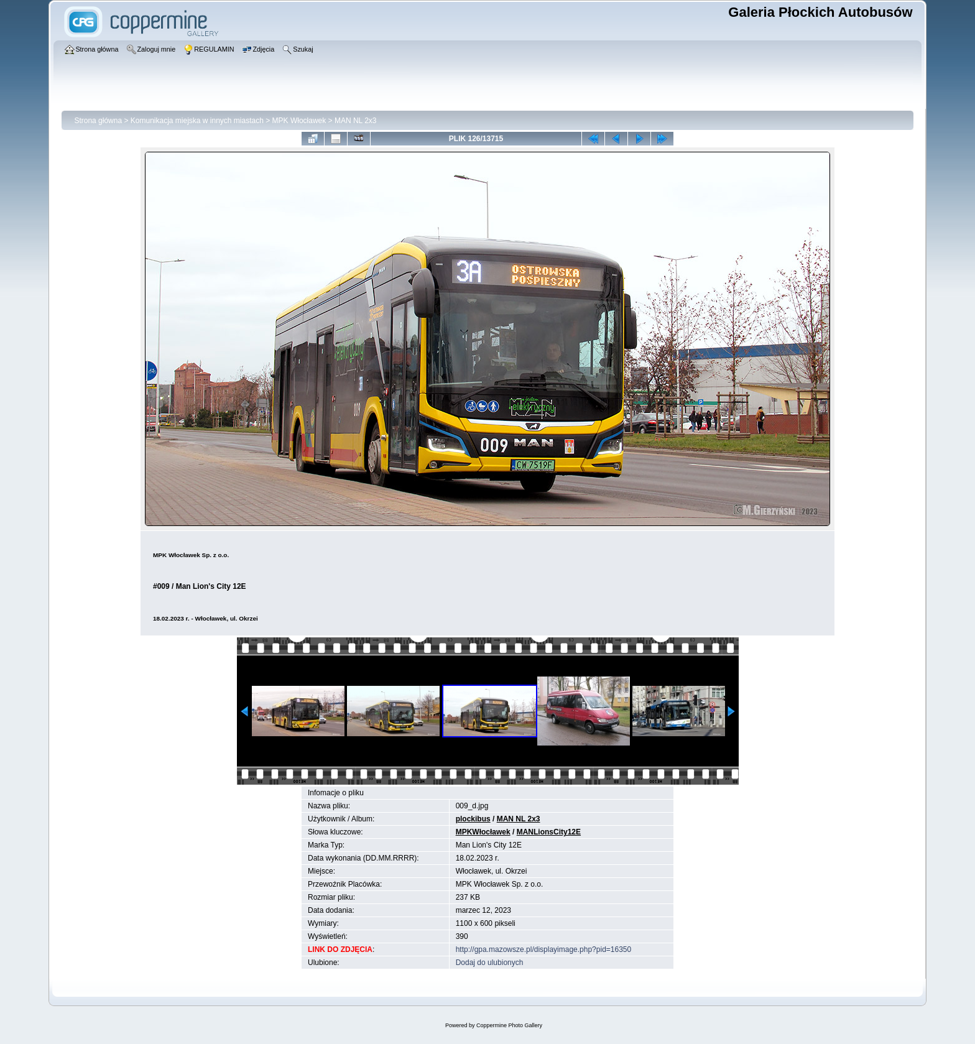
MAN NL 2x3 (356, 120)
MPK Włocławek (299, 120)
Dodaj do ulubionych (490, 962)
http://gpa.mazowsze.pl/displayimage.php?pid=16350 (544, 949)
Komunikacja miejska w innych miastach (197, 120)
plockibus (473, 819)
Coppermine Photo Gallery (509, 1025)
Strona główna (98, 120)
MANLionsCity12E (549, 832)
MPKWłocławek (483, 832)
